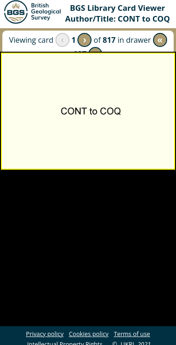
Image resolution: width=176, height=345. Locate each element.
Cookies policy (89, 333)
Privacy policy (44, 333)
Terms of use (132, 333)
